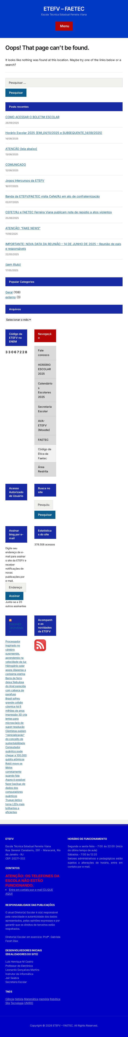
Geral (9, 292)
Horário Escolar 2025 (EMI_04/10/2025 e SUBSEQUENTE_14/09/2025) (53, 133)
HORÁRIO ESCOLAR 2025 (44, 369)
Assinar (14, 596)
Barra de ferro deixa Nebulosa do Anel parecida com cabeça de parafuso (15, 686)
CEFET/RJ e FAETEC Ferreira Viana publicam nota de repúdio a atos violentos (58, 212)
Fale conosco (43, 353)
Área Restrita (43, 469)
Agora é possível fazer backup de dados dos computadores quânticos (15, 787)
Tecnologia (17, 1002)
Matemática (31, 998)
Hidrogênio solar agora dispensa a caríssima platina (15, 669)
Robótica (55, 998)
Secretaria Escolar (45, 409)
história (19, 998)
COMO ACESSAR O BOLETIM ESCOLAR (32, 117)
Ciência (9, 998)
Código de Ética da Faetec (44, 453)
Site (7, 1002)
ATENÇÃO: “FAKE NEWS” (22, 228)
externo (10, 297)
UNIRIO (28, 1002)
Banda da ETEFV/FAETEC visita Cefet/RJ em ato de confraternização (52, 196)
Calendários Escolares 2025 (45, 390)
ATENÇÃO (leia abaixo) (21, 149)
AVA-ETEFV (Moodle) (44, 425)
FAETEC (43, 439)
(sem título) (13, 264)
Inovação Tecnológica (16, 627)
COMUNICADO (15, 164)
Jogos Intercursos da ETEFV (24, 180)
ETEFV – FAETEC (64, 8)
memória (44, 998)
